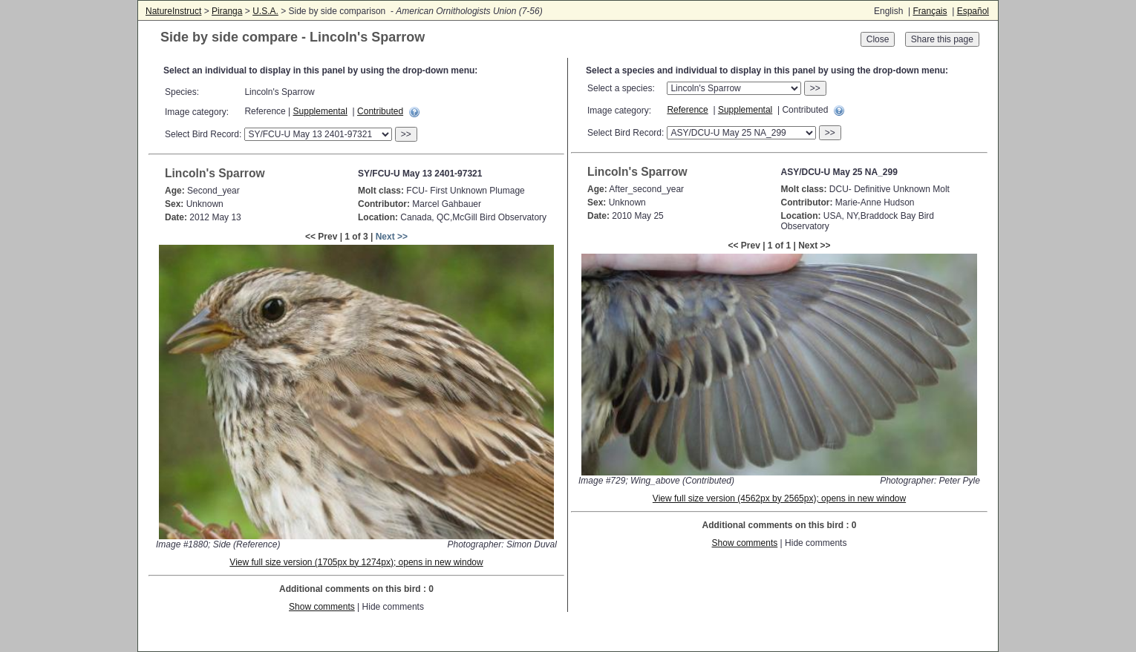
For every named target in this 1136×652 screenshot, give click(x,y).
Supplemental (320, 111)
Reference (687, 110)
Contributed (380, 111)
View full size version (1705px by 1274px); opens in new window (356, 562)
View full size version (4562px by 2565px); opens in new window (779, 498)
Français (930, 11)
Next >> (392, 236)
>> (406, 134)
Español (973, 11)
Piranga (227, 11)
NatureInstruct (173, 11)
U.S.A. (265, 11)
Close (877, 39)
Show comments (322, 607)
